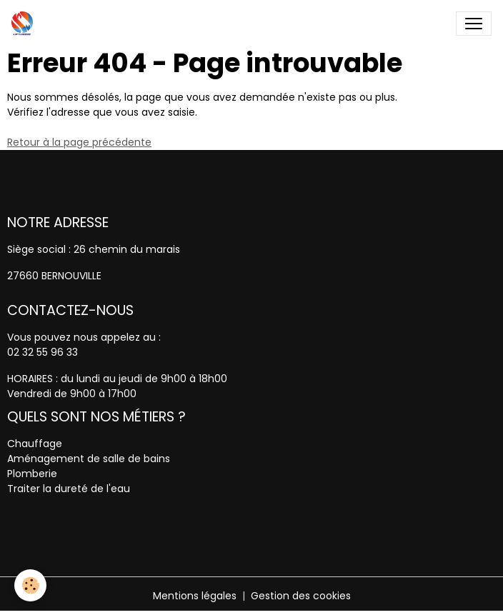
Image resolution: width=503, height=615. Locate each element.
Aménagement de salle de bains (88, 458)
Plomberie (32, 473)
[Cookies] (30, 585)
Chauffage (34, 443)
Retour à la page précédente (79, 142)
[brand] (25, 23)
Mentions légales (194, 596)
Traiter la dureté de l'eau (68, 488)
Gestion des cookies (301, 596)
